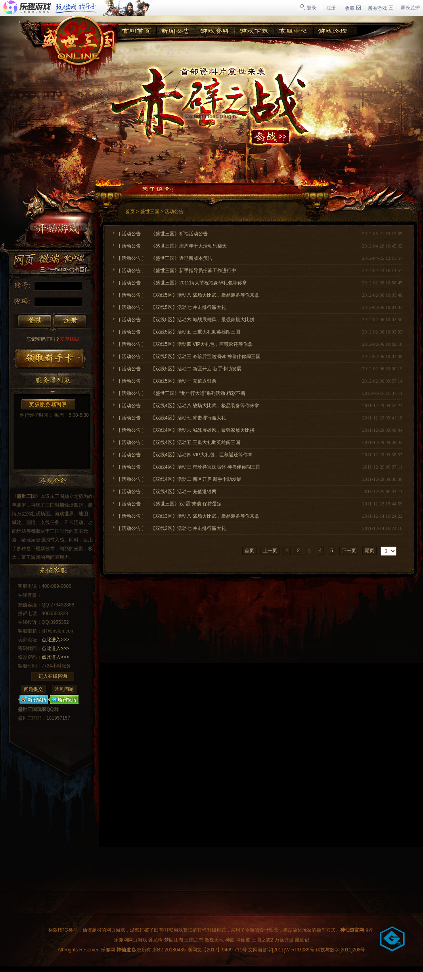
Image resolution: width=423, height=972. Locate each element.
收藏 (353, 8)
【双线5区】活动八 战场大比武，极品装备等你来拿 (205, 295)
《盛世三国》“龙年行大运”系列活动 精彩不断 (198, 393)
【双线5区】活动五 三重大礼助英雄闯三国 (195, 332)
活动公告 (174, 211)
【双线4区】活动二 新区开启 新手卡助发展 (196, 479)
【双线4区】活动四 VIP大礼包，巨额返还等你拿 (202, 454)
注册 (331, 8)
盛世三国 (149, 211)
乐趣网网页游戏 (130, 940)
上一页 (270, 550)
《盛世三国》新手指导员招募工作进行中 (193, 270)
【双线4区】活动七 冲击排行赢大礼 (188, 418)
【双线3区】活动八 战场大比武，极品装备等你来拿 (205, 516)
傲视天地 (214, 940)
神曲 (230, 940)
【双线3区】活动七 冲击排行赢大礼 (188, 528)
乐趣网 (108, 950)
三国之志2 (263, 940)
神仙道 (243, 940)
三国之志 (193, 940)
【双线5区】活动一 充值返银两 (183, 381)
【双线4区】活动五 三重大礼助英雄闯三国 (195, 442)
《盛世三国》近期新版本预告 (181, 258)
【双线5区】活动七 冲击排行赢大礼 (188, 307)
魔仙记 (302, 940)
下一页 (349, 550)
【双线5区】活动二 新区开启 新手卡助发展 (196, 369)
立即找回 (53, 339)
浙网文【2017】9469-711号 (217, 950)
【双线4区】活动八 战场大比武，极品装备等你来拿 (205, 405)
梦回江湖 (173, 940)
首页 (130, 211)
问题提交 (33, 689)
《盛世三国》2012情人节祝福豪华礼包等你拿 (199, 283)
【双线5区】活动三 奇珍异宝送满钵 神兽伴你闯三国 (205, 356)
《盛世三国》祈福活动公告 (179, 233)
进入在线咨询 (52, 676)
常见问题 (64, 689)
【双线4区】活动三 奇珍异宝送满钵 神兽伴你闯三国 (205, 467)
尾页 (369, 550)
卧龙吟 (155, 940)
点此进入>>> (55, 639)
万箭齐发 (284, 940)
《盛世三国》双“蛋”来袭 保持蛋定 (186, 504)
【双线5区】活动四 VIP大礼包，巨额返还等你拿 (202, 344)
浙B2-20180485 (169, 950)
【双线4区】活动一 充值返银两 (183, 491)
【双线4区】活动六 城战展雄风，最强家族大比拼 (207, 430)
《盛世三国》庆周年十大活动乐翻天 (189, 246)
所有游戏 (380, 8)
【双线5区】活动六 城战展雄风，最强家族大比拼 (207, 319)
